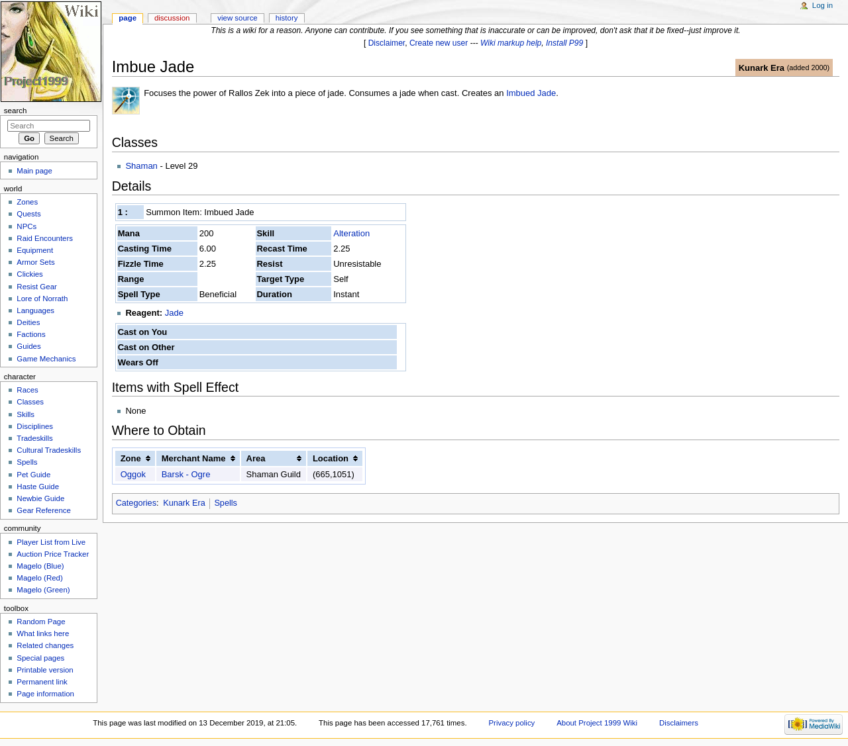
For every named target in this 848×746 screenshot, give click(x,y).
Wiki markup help (510, 43)
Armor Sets (35, 262)
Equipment (35, 250)
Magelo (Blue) (40, 566)
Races (27, 390)
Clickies (29, 274)
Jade (174, 313)
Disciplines (35, 426)
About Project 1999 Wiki (596, 723)
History (287, 18)
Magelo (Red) (39, 578)
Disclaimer (386, 43)
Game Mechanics (46, 359)
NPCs (26, 226)
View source (237, 18)
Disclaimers (678, 723)
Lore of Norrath (42, 299)
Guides (28, 346)
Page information (45, 694)
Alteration (351, 233)
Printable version (45, 670)
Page (127, 18)
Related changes (45, 645)
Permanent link (42, 682)
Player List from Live (51, 542)
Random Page (41, 622)
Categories (136, 503)
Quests (28, 214)
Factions (31, 334)
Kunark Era (761, 68)
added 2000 (808, 67)
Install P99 (564, 43)
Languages (35, 310)
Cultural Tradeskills (49, 450)
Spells (225, 503)
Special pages (40, 658)
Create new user (438, 43)
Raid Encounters (45, 238)
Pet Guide (33, 475)
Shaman (141, 166)
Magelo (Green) (43, 590)
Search (15, 111)
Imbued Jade (531, 93)
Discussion (171, 18)
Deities (28, 322)
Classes (30, 402)
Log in (822, 5)
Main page (34, 171)
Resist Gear (36, 287)
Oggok (133, 474)
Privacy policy (511, 723)
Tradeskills (34, 438)
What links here (43, 633)
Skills (25, 414)
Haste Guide (38, 486)
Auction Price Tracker (53, 554)
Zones (27, 202)
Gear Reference (44, 510)
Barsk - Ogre (186, 474)
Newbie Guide (40, 498)
